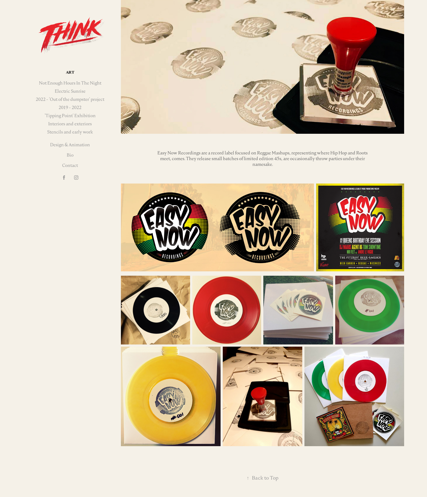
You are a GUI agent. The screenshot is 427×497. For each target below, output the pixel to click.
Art (70, 72)
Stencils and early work (70, 132)
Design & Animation (70, 144)
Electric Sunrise (70, 91)
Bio (70, 155)
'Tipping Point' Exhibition (70, 115)
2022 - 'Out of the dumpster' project (70, 99)
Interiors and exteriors (70, 123)
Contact (70, 165)
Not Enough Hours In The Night (70, 83)
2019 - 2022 (70, 107)
